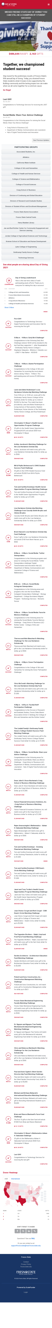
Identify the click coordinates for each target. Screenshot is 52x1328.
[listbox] (26, 73)
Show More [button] (9, 333)
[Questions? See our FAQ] (33, 1264)
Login (26, 1318)
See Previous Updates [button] (41, 166)
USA (6, 1204)
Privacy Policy (26, 1290)
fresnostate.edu (26, 1292)
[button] (6, 73)
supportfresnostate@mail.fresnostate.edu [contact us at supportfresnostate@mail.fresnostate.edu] (26, 1271)
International (15, 1204)
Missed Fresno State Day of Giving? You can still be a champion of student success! (26, 15)
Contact (26, 1287)
